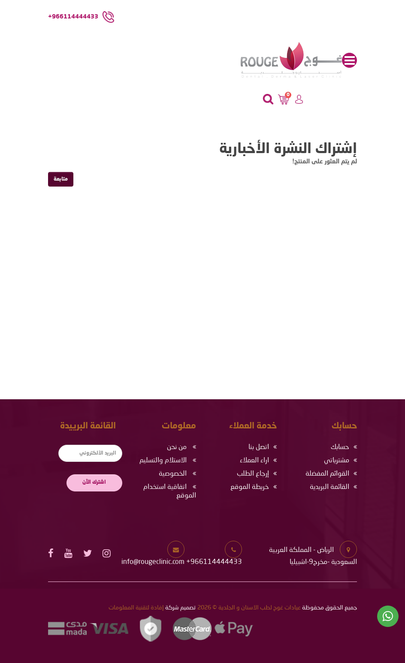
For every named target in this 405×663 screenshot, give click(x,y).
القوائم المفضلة (327, 473)
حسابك (340, 447)
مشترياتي (336, 460)
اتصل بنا (258, 447)
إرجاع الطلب (253, 473)
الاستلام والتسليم (163, 460)
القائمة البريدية (329, 487)
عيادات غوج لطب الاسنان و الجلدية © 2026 (249, 608)
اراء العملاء (254, 460)
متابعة (61, 179)
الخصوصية (173, 473)
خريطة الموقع (249, 487)
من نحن (177, 447)
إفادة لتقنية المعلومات (136, 608)
